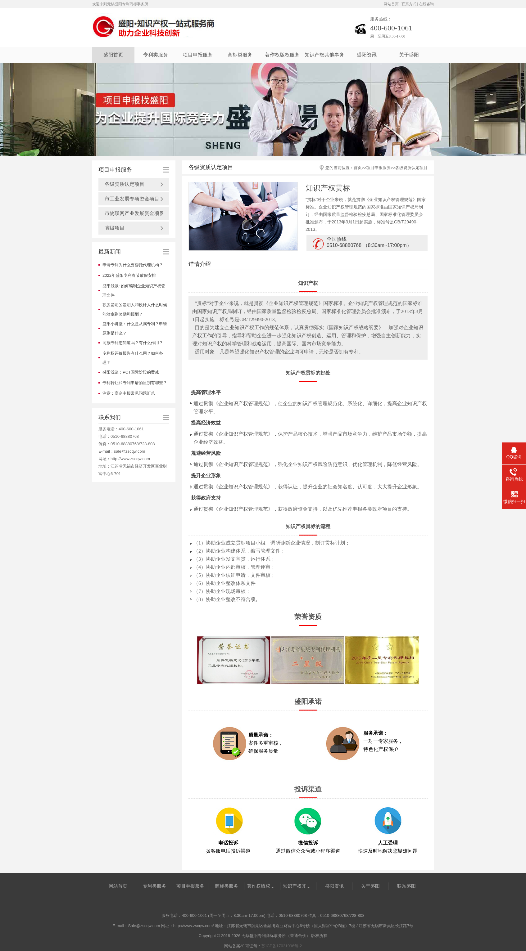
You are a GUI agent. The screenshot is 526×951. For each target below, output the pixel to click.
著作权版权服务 (282, 54)
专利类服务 (155, 54)
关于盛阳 (409, 54)
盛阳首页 (113, 54)
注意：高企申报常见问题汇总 (128, 393)
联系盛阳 (406, 886)
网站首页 (391, 4)
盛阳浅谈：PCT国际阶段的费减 (130, 372)
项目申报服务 (198, 54)
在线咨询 (426, 4)
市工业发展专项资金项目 (132, 198)
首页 (358, 167)
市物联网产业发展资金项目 (134, 213)
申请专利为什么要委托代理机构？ (132, 264)
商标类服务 (240, 54)
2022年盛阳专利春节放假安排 (129, 275)
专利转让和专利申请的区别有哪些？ (134, 382)
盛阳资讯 (367, 54)
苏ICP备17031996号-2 (281, 946)
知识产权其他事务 (324, 54)
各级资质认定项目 (124, 184)
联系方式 (408, 4)
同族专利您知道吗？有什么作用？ (132, 342)
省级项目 (115, 228)
